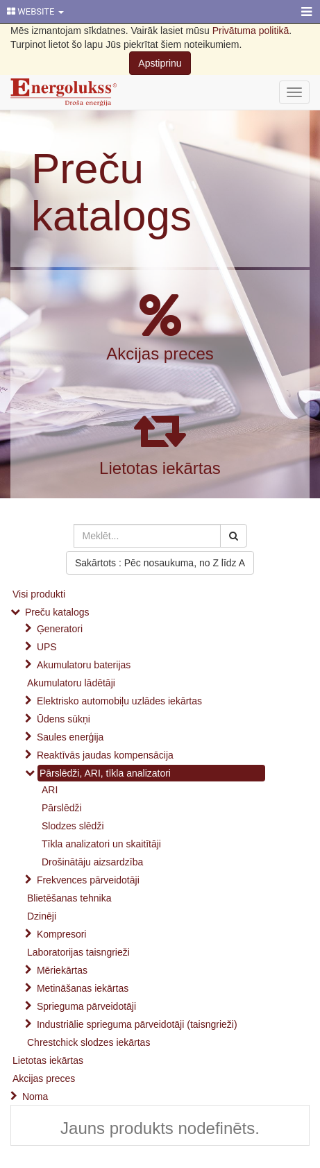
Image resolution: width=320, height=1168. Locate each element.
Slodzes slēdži (73, 825)
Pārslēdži (62, 807)
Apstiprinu (159, 63)
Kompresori (62, 934)
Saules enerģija (70, 737)
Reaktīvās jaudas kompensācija (105, 755)
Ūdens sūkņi (63, 719)
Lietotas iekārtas (160, 468)
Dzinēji (41, 916)
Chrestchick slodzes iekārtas (88, 1042)
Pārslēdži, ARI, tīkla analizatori (105, 773)
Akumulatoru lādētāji (71, 682)
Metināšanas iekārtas (82, 988)
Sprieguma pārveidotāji (86, 1006)
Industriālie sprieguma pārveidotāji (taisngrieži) (137, 1024)
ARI (50, 789)
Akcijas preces (160, 353)
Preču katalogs (111, 191)
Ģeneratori (60, 628)
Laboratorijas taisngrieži (78, 952)
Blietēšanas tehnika (69, 898)
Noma (35, 1096)
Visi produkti (38, 594)
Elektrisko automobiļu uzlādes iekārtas (119, 700)
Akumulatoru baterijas (83, 664)
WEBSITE (35, 11)
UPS (47, 646)
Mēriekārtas (62, 970)
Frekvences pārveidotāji (88, 880)
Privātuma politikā (250, 30)
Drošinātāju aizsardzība (92, 861)
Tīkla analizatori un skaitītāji (101, 843)
